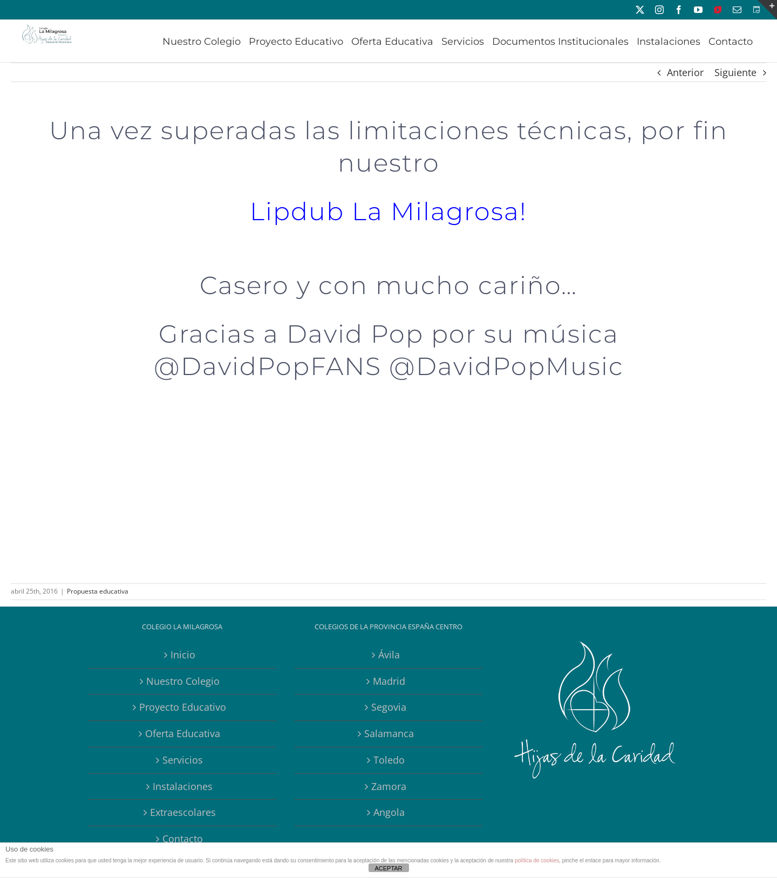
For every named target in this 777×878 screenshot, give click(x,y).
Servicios (182, 759)
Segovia (388, 706)
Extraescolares (183, 812)
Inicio (183, 654)
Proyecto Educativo (182, 706)
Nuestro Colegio (183, 681)
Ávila (389, 654)
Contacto (182, 838)
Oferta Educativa (182, 733)
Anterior (685, 72)
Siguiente (735, 72)
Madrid (389, 681)
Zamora (388, 786)
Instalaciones (183, 786)
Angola (389, 812)
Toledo (389, 759)
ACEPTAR (388, 868)
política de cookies (537, 860)
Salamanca (389, 733)
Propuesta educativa (97, 591)
